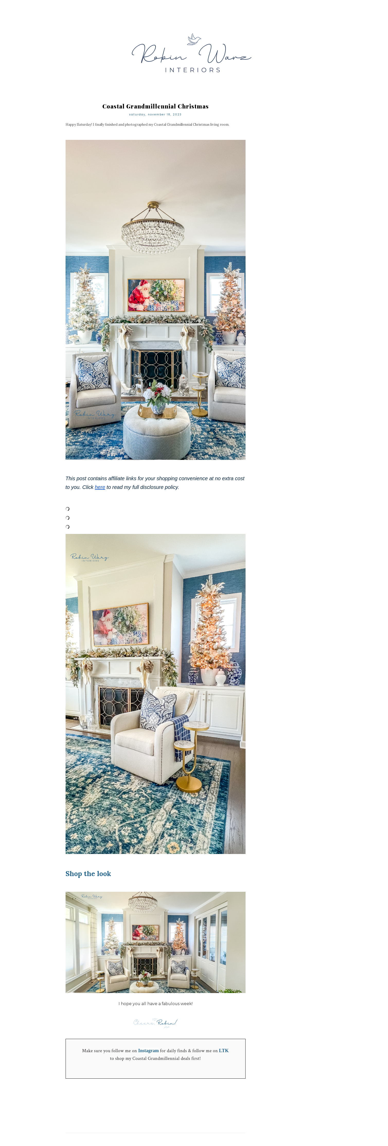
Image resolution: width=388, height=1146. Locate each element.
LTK (224, 1050)
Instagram (148, 1050)
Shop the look (88, 873)
